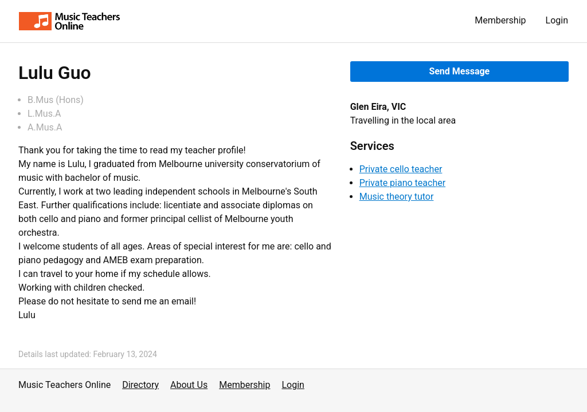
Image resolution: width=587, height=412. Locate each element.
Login (557, 20)
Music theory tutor (396, 196)
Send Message (459, 71)
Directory (140, 384)
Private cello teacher (401, 169)
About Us (189, 384)
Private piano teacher (402, 182)
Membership (500, 20)
